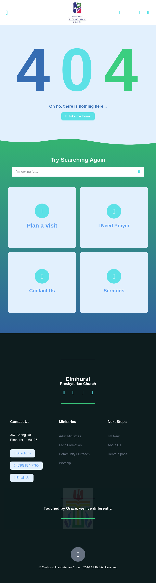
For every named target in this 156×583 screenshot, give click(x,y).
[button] (6, 12)
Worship (65, 463)
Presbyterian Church (78, 384)
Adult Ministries (70, 436)
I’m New (113, 436)
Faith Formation (70, 445)
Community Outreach (74, 454)
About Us (114, 445)
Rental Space (117, 454)
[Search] (139, 172)
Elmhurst (78, 379)
